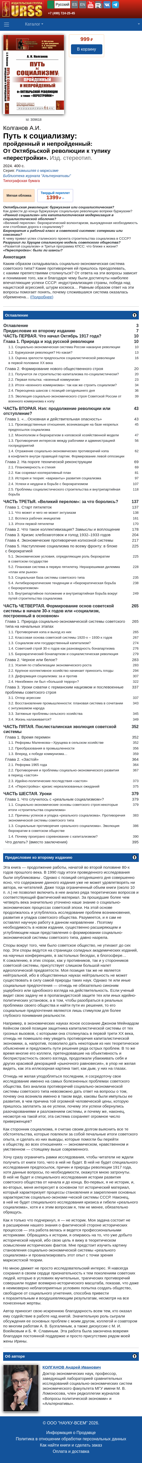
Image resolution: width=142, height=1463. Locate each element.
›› (55, 195)
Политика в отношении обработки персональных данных (71, 1439)
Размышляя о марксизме (37, 170)
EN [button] (82, 4)
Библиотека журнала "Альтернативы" (37, 176)
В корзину (86, 49)
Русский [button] (62, 4)
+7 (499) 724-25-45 (61, 13)
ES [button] (74, 4)
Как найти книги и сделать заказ (71, 1445)
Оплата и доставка (71, 1451)
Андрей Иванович (72, 1367)
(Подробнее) (41, 297)
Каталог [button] (32, 24)
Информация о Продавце (71, 1432)
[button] (90, 4)
